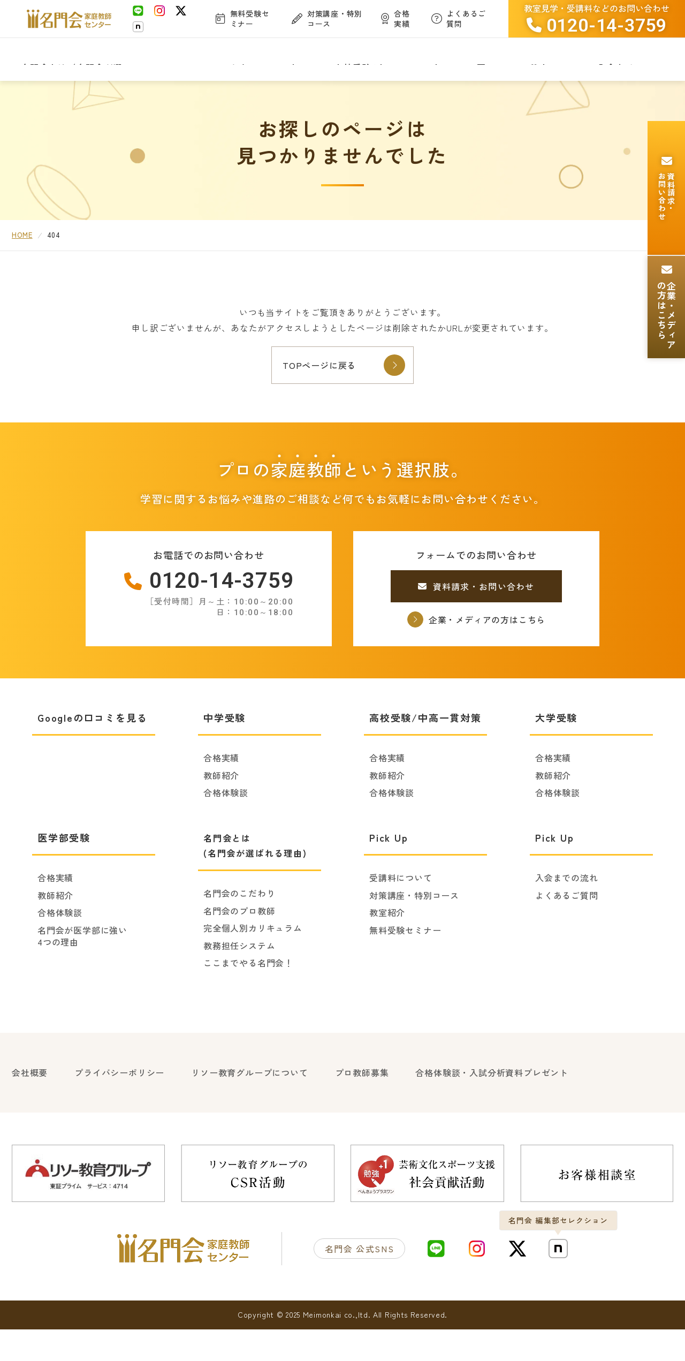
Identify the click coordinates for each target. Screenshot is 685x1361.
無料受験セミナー (405, 965)
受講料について (400, 913)
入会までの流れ (566, 913)
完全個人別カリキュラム (252, 964)
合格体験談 (225, 828)
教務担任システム (239, 981)
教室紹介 (387, 948)
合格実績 (221, 793)
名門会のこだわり (239, 929)
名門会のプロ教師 (239, 946)
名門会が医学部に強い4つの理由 (82, 971)
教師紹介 (221, 810)
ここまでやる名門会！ (248, 998)
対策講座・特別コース (414, 930)
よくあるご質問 (566, 930)
